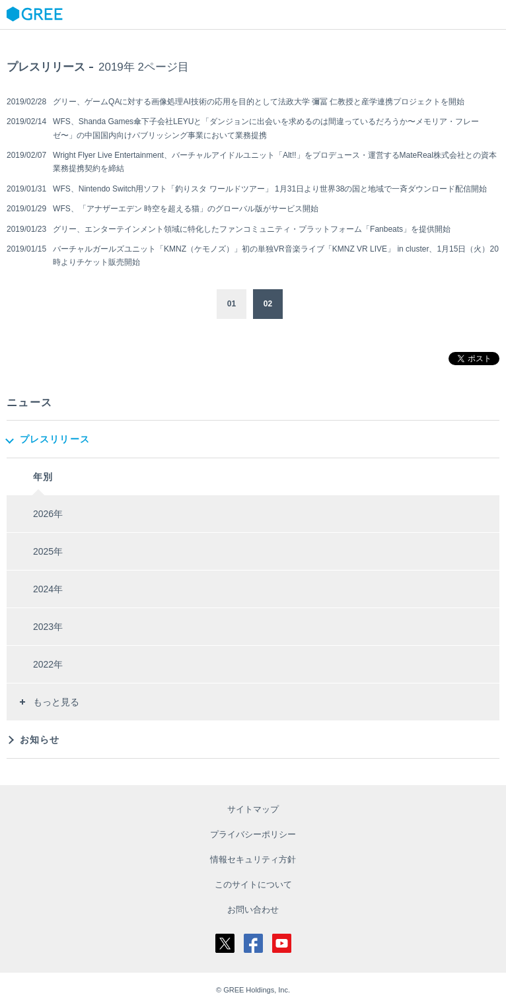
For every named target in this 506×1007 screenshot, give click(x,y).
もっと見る (56, 702)
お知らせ (39, 739)
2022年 (48, 664)
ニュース (29, 402)
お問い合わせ (253, 910)
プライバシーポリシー (253, 834)
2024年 (48, 589)
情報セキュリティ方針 (253, 859)
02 (268, 303)
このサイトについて (253, 884)
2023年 (48, 626)
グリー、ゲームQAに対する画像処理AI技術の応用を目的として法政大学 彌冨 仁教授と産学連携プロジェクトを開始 (258, 101)
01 (231, 303)
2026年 (48, 513)
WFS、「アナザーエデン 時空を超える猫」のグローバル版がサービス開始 (185, 208)
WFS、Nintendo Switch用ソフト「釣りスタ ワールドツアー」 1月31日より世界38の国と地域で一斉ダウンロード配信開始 (270, 188)
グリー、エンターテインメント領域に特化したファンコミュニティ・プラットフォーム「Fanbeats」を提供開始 (252, 229)
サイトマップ (253, 809)
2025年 (48, 551)
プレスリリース (55, 439)
